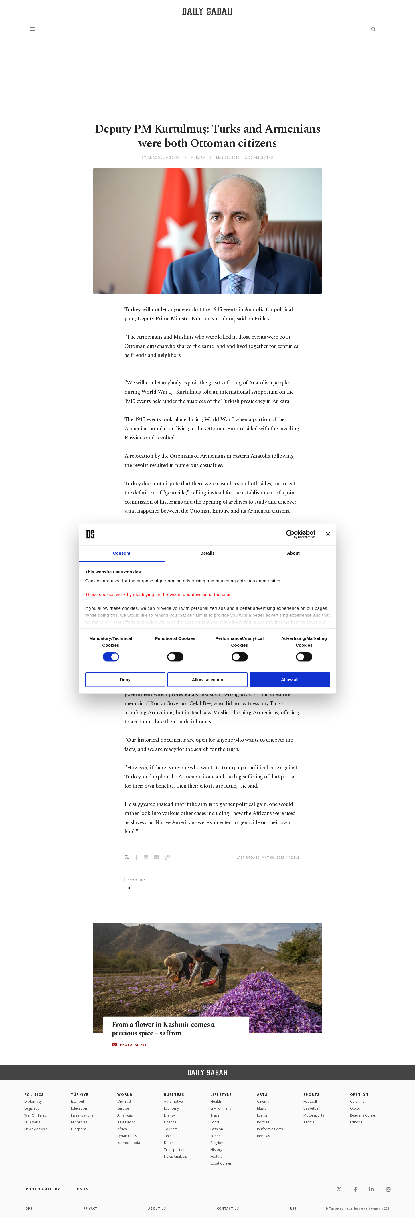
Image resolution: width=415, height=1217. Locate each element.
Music (261, 1108)
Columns (357, 1101)
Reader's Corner (363, 1115)
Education (79, 1108)
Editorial (356, 1122)
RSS (293, 1208)
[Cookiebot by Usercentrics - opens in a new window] (290, 534)
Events (262, 1115)
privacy (90, 1208)
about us (157, 1208)
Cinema (263, 1101)
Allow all (290, 679)
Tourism (170, 1129)
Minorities (79, 1122)
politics (131, 888)
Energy (169, 1115)
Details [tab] (207, 553)
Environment (220, 1108)
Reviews (263, 1135)
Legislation (33, 1108)
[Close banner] (328, 534)
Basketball (311, 1108)
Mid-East (124, 1101)
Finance (170, 1122)
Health (215, 1101)
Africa (122, 1129)
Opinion (359, 1094)
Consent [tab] (122, 553)
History (216, 1149)
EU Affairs (32, 1122)
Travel (215, 1115)
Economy (171, 1108)
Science (216, 1135)
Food (214, 1122)
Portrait (263, 1122)
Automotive (173, 1101)
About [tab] (293, 553)
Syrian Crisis (127, 1135)
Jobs (28, 1208)
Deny (125, 679)
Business (174, 1094)
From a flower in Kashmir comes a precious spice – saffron (164, 1029)
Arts (262, 1094)
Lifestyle (221, 1094)
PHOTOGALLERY (133, 1045)
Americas (125, 1115)
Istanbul (77, 1101)
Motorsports (313, 1115)
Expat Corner (221, 1163)
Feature (216, 1156)
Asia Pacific (126, 1122)
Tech (168, 1135)
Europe (123, 1108)
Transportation (176, 1149)
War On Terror (36, 1115)
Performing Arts (270, 1129)
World (125, 1094)
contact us (228, 1208)
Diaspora (78, 1129)
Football (310, 1101)
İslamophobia (128, 1142)
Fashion (216, 1129)
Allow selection (207, 679)
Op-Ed (355, 1108)
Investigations (82, 1115)
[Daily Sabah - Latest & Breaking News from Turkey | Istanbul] (207, 11)
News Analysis (35, 1129)
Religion (216, 1142)
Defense (170, 1142)
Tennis (308, 1122)
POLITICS (34, 1094)
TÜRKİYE (80, 1094)
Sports (311, 1094)
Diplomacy (33, 1101)
